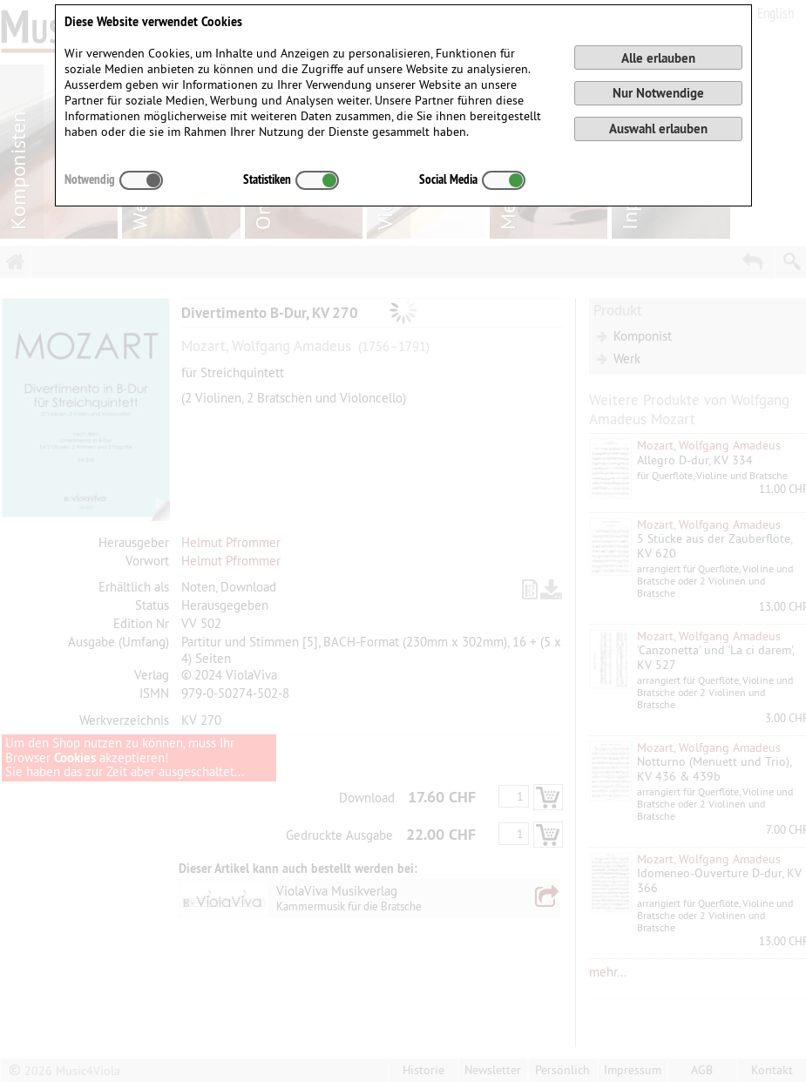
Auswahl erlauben (658, 128)
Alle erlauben (658, 58)
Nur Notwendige (658, 93)
